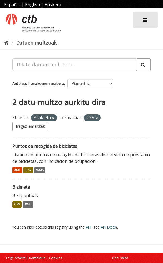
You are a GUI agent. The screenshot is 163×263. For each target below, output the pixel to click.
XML (17, 170)
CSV (28, 170)
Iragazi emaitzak (30, 126)
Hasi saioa (120, 257)
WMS (40, 170)
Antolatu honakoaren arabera (38, 83)
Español (12, 5)
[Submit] (143, 64)
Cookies (55, 257)
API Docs (108, 227)
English (32, 5)
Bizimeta (21, 187)
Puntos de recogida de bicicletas (44, 146)
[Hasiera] (6, 42)
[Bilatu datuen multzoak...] (74, 64)
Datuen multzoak (36, 42)
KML (28, 204)
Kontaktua (37, 257)
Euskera (53, 5)
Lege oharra (16, 257)
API (88, 227)
